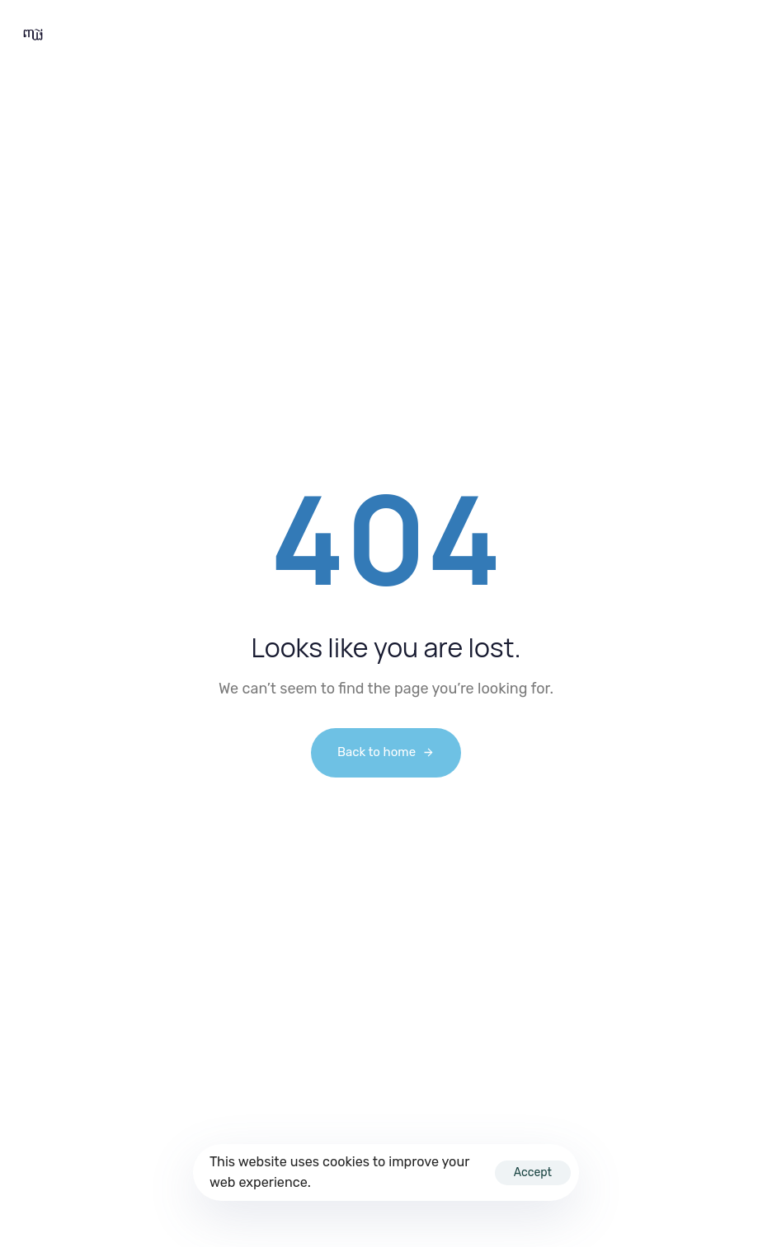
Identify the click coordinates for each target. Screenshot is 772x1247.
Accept (533, 1172)
